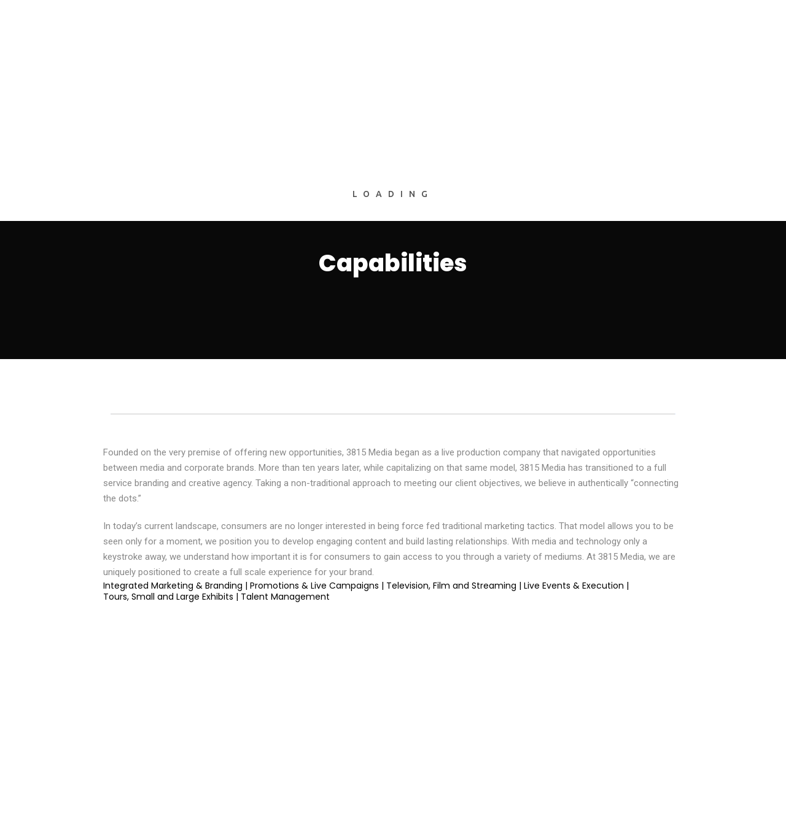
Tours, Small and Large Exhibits (168, 596)
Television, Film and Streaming (451, 585)
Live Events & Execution (574, 585)
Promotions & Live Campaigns (314, 585)
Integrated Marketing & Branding (173, 585)
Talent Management (285, 596)
